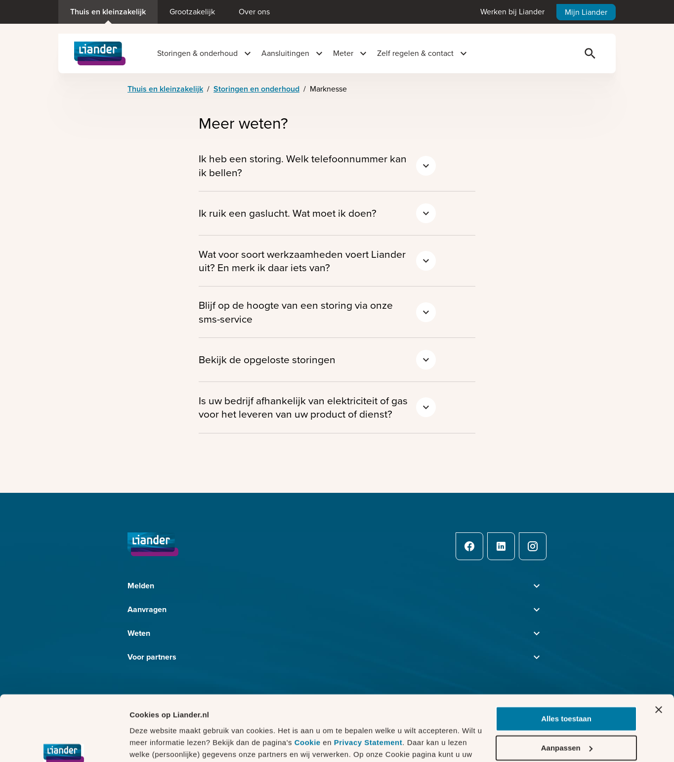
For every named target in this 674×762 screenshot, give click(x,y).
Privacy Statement (368, 691)
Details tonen (152, 742)
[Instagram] (533, 546)
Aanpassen (566, 697)
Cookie (309, 691)
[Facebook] (469, 546)
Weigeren (566, 726)
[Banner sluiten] (658, 659)
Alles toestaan (566, 668)
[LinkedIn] (501, 546)
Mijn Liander (586, 12)
